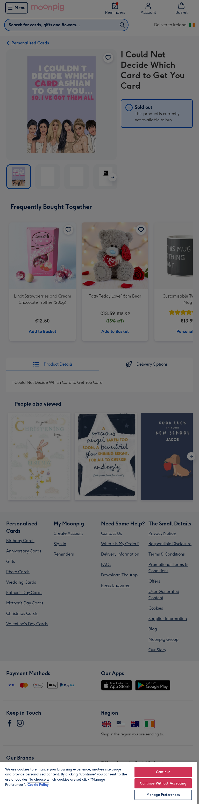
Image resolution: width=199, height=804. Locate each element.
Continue (163, 772)
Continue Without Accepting (163, 783)
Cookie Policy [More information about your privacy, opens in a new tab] (38, 785)
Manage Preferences (163, 795)
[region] (98, 782)
